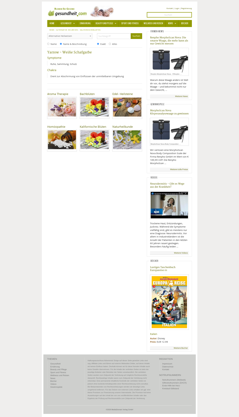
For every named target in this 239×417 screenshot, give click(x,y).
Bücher (184, 23)
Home (51, 30)
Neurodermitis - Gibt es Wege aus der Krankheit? (167, 185)
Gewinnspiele (56, 387)
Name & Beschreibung (75, 44)
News (170, 23)
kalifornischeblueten (90, 30)
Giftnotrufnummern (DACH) (174, 383)
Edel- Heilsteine (122, 94)
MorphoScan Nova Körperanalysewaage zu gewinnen (169, 112)
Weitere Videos (181, 253)
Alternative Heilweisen (67, 30)
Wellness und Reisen (153, 23)
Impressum (167, 364)
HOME (52, 23)
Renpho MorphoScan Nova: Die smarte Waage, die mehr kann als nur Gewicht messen (169, 40)
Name (54, 44)
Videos (53, 384)
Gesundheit (66, 23)
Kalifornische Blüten (93, 126)
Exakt (103, 44)
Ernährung (85, 23)
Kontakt (170, 8)
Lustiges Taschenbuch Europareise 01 (162, 269)
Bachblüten (87, 94)
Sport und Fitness (130, 23)
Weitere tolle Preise (179, 169)
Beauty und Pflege (104, 23)
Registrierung (186, 8)
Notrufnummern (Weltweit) (174, 380)
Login (177, 8)
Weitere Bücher (181, 348)
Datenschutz (168, 366)
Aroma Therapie (57, 94)
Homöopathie (56, 126)
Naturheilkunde (122, 126)
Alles (114, 44)
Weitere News (181, 96)
